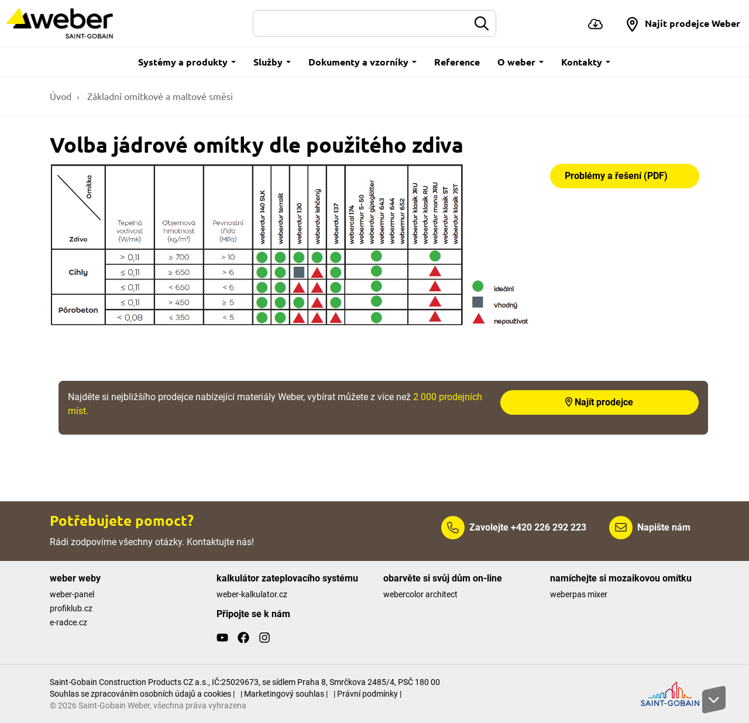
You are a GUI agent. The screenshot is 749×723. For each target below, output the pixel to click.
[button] (682, 23)
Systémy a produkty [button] (187, 62)
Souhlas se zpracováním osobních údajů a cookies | (142, 693)
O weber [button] (520, 62)
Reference (457, 62)
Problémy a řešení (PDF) (616, 175)
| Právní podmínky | (367, 693)
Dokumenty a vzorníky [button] (362, 62)
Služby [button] (272, 62)
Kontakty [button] (585, 62)
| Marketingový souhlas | (284, 693)
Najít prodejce (599, 402)
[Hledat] (361, 23)
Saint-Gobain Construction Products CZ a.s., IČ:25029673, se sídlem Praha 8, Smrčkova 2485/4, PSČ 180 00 (245, 682)
